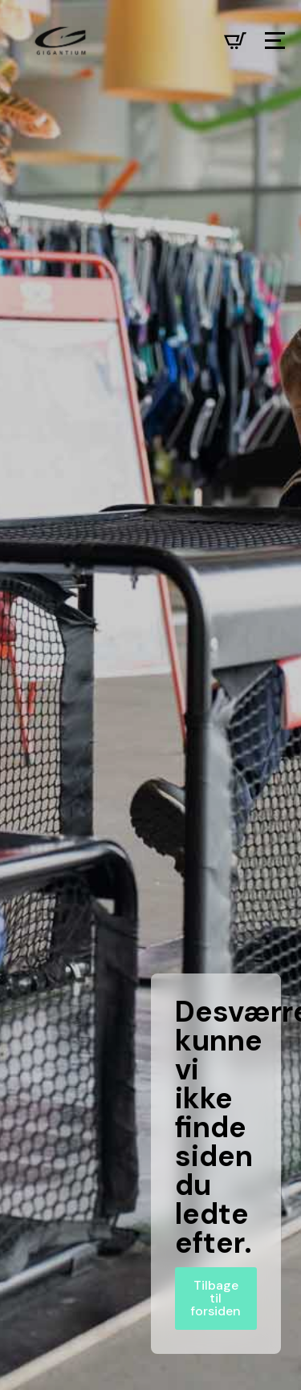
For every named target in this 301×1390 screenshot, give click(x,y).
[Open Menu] (275, 40)
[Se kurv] (235, 41)
